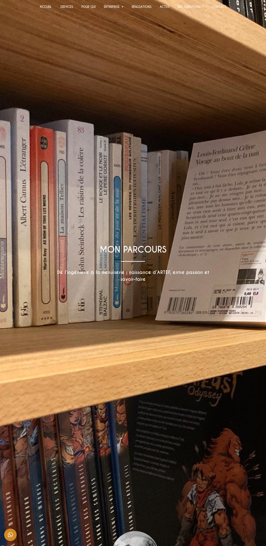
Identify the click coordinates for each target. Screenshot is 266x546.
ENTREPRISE (113, 6)
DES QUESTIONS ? (190, 7)
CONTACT (219, 7)
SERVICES (66, 7)
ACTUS (165, 7)
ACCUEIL (46, 7)
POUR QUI (88, 7)
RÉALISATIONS (141, 7)
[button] (10, 535)
